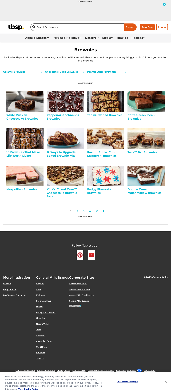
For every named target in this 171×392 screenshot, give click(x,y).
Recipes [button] (137, 38)
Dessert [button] (90, 38)
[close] (164, 4)
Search (130, 27)
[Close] (165, 383)
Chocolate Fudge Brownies (61, 71)
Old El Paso (41, 347)
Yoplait (39, 306)
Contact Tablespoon (25, 370)
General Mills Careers (79, 301)
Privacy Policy (63, 370)
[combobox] (77, 27)
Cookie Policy (78, 370)
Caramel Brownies (14, 71)
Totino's (40, 358)
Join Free (147, 27)
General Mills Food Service (81, 295)
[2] (103, 211)
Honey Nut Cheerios (46, 312)
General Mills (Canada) (79, 289)
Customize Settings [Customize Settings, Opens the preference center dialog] (127, 383)
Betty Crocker (9, 289)
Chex (38, 289)
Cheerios (40, 335)
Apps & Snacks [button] (36, 38)
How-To (122, 38)
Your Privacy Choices (129, 370)
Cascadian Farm (44, 341)
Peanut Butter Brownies (101, 71)
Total (38, 329)
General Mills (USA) (78, 283)
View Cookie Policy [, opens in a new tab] (28, 390)
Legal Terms (149, 370)
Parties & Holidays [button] (66, 38)
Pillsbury (7, 283)
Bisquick (40, 283)
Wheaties (40, 352)
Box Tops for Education (14, 295)
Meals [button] (106, 38)
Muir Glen (40, 295)
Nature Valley (42, 324)
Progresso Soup (44, 301)
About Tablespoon (46, 370)
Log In (162, 27)
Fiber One (40, 318)
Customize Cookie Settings (101, 370)
